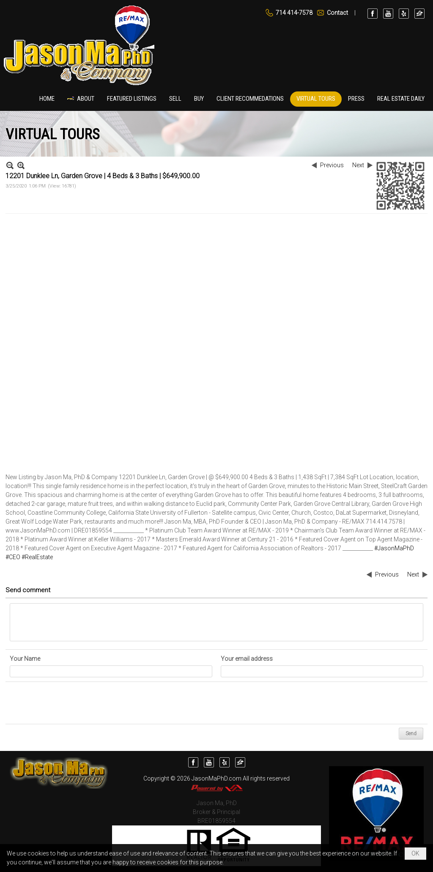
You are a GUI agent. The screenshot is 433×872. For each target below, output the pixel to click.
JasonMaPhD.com (216, 778)
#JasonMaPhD (394, 548)
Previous (332, 165)
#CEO (12, 557)
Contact (337, 12)
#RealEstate (37, 557)
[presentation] (74, 703)
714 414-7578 (294, 12)
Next (358, 165)
